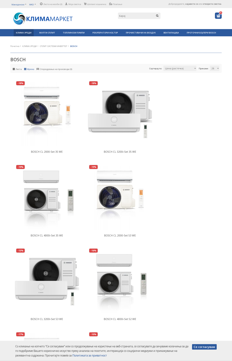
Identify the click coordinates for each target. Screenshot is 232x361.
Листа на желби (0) (52, 4)
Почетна (14, 46)
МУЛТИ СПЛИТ (47, 32)
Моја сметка (74, 4)
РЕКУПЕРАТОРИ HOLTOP (105, 32)
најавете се (191, 3)
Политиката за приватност (89, 355)
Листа (19, 69)
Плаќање (117, 4)
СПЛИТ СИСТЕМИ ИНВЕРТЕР (53, 46)
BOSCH (73, 46)
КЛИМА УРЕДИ (23, 32)
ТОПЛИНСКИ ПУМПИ (74, 32)
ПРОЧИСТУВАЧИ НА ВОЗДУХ (141, 32)
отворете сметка (212, 3)
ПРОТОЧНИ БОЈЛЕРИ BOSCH (201, 32)
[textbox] (139, 16)
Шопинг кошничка (96, 4)
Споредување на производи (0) (56, 69)
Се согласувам (204, 347)
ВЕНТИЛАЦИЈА (171, 32)
